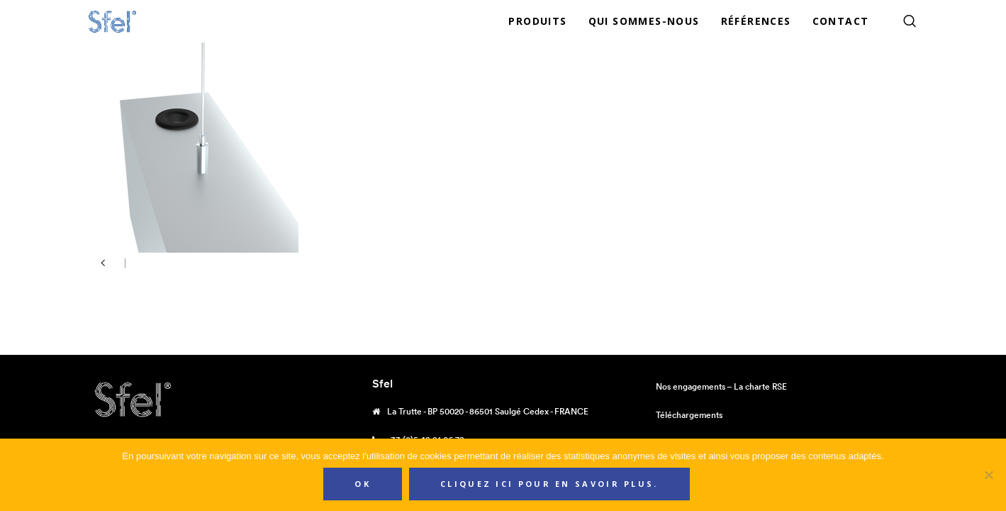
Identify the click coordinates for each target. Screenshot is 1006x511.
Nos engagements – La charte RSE (721, 386)
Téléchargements (689, 415)
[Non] (988, 475)
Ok (362, 483)
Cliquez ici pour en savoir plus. (549, 483)
